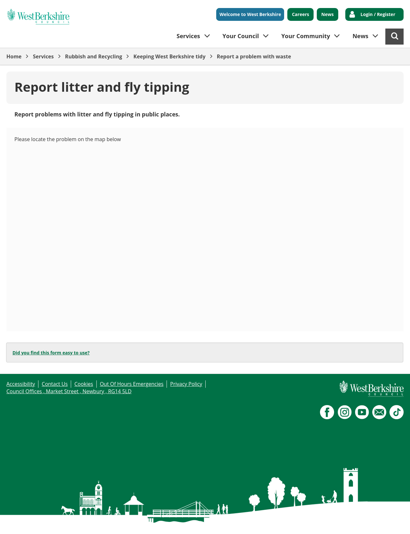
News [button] (360, 36)
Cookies (83, 383)
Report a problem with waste (254, 56)
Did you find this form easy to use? (51, 353)
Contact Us (55, 383)
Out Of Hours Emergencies (132, 383)
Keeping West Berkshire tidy (170, 56)
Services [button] (188, 36)
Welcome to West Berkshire (250, 14)
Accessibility (20, 383)
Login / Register (378, 14)
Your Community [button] (305, 36)
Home (13, 56)
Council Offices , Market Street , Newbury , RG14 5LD (69, 391)
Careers (300, 14)
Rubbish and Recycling (93, 56)
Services (43, 56)
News (327, 14)
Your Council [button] (241, 36)
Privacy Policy (186, 383)
